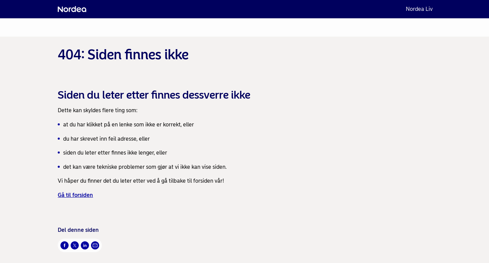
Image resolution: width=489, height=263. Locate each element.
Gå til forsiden (75, 195)
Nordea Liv (419, 9)
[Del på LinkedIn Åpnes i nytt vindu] (85, 245)
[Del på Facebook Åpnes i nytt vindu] (64, 245)
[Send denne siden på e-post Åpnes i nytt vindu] (95, 245)
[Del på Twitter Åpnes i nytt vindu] (75, 245)
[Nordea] (72, 9)
